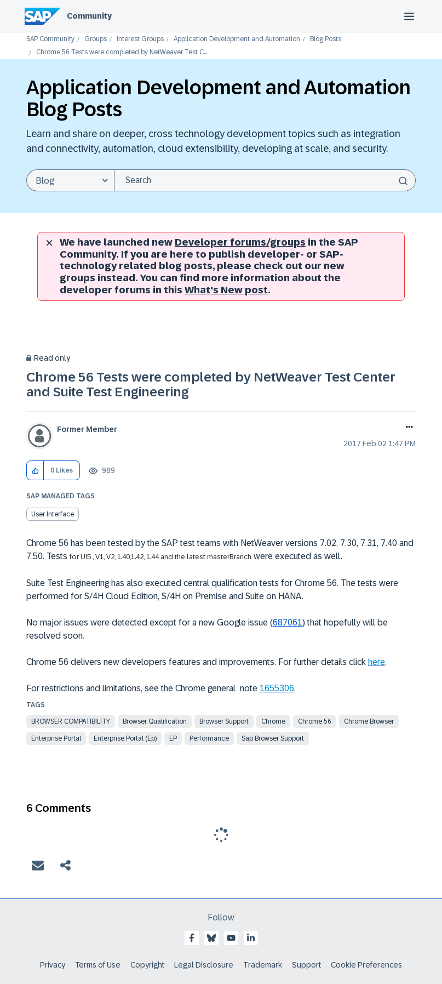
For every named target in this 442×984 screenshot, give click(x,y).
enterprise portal (56, 738)
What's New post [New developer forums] (226, 290)
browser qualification (155, 721)
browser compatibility (70, 721)
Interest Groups (140, 39)
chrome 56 (314, 721)
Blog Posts (325, 39)
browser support (224, 721)
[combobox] (265, 180)
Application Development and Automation (237, 39)
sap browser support (273, 738)
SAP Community (50, 39)
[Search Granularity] (70, 180)
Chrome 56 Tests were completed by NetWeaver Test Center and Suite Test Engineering (210, 384)
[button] (35, 470)
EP (173, 738)
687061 (287, 622)
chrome (273, 721)
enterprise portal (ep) (125, 738)
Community (89, 16)
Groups (95, 39)
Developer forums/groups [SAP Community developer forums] (240, 242)
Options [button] (407, 428)
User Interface (52, 514)
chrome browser (369, 721)
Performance (209, 738)
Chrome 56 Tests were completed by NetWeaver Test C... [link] (121, 52)
